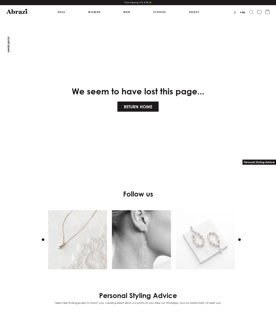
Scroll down (8, 44)
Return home (138, 107)
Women (94, 12)
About (194, 12)
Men (127, 12)
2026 (61, 12)
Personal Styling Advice (259, 162)
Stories (159, 12)
